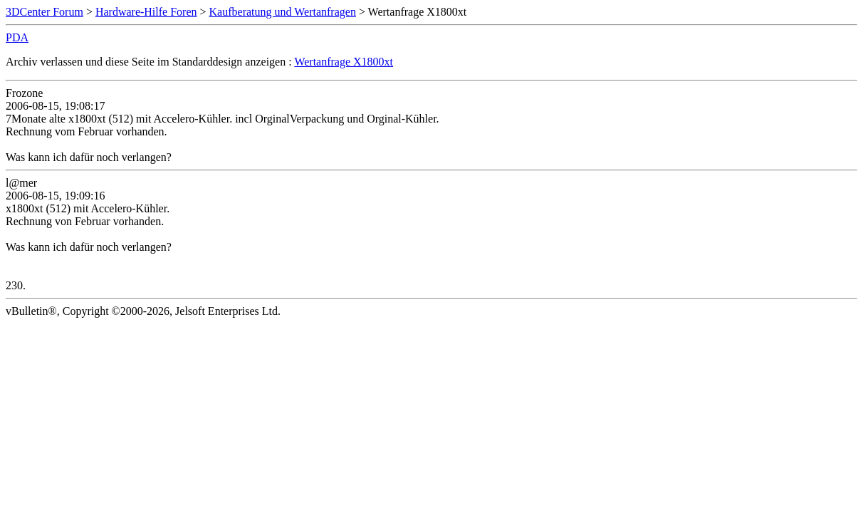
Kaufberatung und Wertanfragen (282, 12)
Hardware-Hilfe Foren (146, 12)
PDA (17, 37)
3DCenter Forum (44, 12)
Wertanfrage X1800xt (343, 62)
